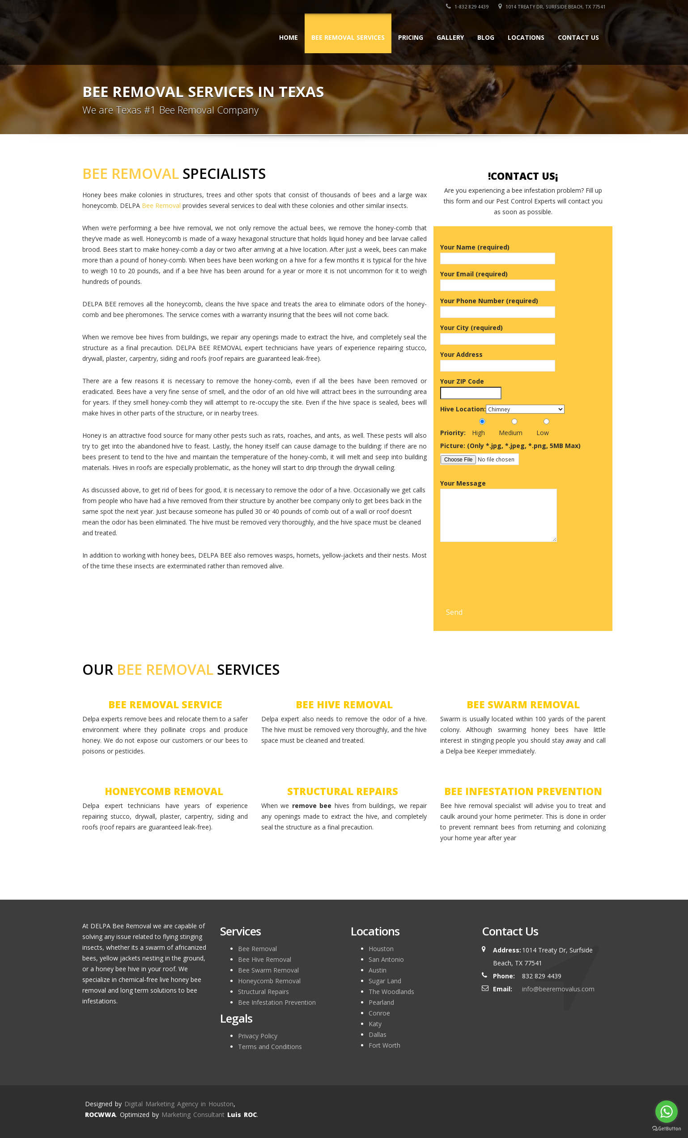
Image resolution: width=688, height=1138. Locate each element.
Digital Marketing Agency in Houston (179, 1104)
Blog (485, 37)
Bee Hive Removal (264, 959)
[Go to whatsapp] (666, 1111)
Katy (375, 1024)
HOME (288, 37)
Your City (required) (497, 333)
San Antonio (386, 959)
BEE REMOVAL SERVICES (348, 37)
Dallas (377, 1034)
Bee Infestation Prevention (277, 1002)
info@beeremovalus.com (558, 989)
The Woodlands (391, 991)
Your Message (498, 512)
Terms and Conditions (270, 1046)
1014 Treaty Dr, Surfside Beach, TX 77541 (552, 7)
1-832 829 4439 (467, 7)
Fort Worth (384, 1045)
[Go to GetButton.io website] (666, 1129)
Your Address (497, 360)
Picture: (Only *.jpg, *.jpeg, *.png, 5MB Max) (510, 445)
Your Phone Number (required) (497, 306)
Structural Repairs (263, 991)
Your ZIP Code (470, 387)
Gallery (450, 37)
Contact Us (578, 37)
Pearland (381, 1002)
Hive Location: (463, 409)
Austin (377, 970)
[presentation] (508, 586)
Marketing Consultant (193, 1114)
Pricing (410, 37)
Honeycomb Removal (269, 981)
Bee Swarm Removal (268, 970)
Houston (381, 948)
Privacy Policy (257, 1036)
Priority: (453, 432)
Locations (526, 37)
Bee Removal (161, 205)
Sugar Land (385, 981)
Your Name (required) (497, 252)
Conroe (379, 1013)
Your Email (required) (497, 279)
